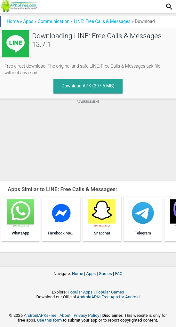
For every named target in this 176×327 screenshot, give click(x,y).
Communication (53, 21)
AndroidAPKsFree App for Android (108, 296)
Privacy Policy (86, 315)
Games (105, 273)
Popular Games (110, 292)
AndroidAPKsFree (40, 315)
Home (13, 21)
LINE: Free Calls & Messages (102, 21)
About (65, 315)
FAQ (118, 273)
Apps (28, 21)
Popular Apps (80, 292)
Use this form (49, 320)
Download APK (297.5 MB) (87, 85)
